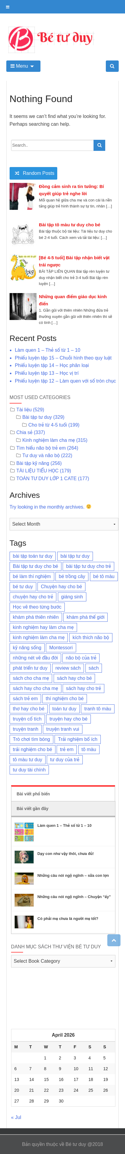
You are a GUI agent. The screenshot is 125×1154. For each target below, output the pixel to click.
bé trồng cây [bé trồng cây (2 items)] (72, 576)
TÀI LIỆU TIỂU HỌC (37, 470)
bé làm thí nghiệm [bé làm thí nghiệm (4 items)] (32, 576)
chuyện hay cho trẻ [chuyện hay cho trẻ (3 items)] (33, 596)
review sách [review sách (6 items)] (68, 668)
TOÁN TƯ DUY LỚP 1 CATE (46, 478)
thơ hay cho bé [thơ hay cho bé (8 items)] (28, 708)
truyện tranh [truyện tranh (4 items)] (25, 729)
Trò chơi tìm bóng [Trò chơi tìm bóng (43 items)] (31, 739)
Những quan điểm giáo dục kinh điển (73, 300)
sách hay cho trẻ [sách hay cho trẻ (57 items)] (83, 688)
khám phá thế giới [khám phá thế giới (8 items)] (85, 617)
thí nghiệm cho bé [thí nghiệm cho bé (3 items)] (65, 698)
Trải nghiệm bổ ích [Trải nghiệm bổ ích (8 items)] (77, 739)
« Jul (16, 1117)
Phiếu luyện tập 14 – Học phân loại (52, 365)
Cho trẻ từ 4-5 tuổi (47, 424)
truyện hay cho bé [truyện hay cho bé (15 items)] (68, 718)
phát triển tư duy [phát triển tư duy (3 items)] (30, 668)
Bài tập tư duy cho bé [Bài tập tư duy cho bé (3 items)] (35, 566)
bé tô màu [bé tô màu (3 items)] (104, 576)
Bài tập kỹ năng (32, 463)
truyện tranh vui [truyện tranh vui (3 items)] (62, 729)
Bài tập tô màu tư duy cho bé (69, 224)
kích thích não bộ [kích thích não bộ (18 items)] (91, 637)
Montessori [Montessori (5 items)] (61, 647)
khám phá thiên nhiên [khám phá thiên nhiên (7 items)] (36, 617)
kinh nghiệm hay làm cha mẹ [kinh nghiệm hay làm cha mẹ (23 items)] (43, 627)
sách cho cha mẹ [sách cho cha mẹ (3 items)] (31, 678)
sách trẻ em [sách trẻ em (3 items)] (25, 698)
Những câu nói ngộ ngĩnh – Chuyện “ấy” (74, 896)
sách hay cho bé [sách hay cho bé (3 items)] (74, 678)
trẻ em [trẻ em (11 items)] (66, 749)
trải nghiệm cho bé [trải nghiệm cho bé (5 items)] (32, 749)
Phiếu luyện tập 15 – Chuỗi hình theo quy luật (63, 357)
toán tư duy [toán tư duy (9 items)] (64, 708)
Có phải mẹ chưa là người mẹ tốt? (67, 918)
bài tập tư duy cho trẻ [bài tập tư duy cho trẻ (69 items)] (88, 566)
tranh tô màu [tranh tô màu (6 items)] (97, 708)
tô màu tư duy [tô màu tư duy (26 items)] (27, 759)
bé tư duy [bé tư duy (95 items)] (23, 586)
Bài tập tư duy (37, 417)
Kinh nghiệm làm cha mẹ (48, 440)
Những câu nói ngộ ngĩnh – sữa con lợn (73, 875)
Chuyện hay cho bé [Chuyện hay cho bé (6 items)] (61, 586)
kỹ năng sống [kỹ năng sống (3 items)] (27, 647)
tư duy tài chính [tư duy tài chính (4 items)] (29, 769)
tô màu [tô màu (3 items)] (89, 749)
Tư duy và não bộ (41, 455)
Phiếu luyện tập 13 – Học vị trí (47, 373)
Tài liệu (23, 409)
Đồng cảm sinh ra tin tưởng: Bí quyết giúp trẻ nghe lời (71, 190)
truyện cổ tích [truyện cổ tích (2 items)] (27, 718)
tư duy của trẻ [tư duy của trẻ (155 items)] (64, 759)
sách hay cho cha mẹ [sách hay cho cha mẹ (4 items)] (35, 688)
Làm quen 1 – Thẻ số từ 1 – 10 (47, 350)
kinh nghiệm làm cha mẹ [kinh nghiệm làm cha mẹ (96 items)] (39, 637)
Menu (19, 66)
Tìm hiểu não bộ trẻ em (41, 448)
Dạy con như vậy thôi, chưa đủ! (65, 853)
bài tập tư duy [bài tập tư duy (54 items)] (75, 556)
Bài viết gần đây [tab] (32, 808)
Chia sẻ (24, 432)
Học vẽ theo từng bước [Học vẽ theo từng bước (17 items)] (37, 606)
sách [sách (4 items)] (94, 668)
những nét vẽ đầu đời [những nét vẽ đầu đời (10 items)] (35, 657)
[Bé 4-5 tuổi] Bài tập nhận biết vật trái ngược (74, 261)
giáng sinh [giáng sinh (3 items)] (72, 596)
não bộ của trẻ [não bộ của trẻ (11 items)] (81, 657)
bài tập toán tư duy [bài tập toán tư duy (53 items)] (32, 556)
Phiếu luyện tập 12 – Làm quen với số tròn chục (65, 380)
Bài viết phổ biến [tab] (33, 793)
